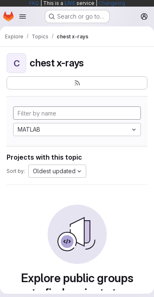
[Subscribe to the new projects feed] (77, 83)
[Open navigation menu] (22, 16)
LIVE (69, 3)
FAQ (34, 3)
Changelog (112, 3)
